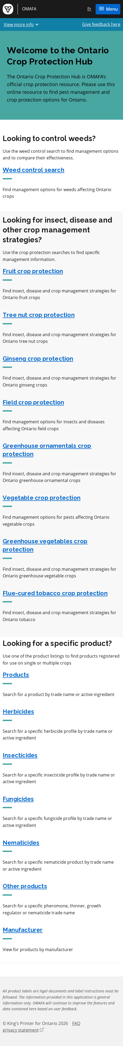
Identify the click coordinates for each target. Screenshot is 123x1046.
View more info (22, 24)
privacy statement (23, 1030)
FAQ (76, 1023)
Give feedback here (101, 24)
